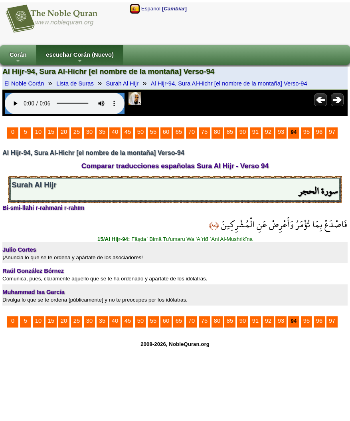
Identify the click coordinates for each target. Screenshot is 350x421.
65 (179, 132)
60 (166, 132)
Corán (18, 58)
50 (140, 132)
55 (153, 132)
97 (332, 132)
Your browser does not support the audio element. (65, 103)
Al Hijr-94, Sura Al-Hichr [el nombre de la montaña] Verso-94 (229, 83)
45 (128, 132)
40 (115, 132)
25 (76, 132)
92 (268, 132)
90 (242, 132)
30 (89, 132)
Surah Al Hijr (122, 83)
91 (255, 132)
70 (191, 132)
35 (102, 132)
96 (319, 132)
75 (204, 132)
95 (306, 132)
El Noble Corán (24, 83)
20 (64, 132)
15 (51, 132)
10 (38, 132)
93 (281, 132)
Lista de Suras (75, 83)
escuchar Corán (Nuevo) (79, 58)
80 (217, 132)
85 (230, 132)
